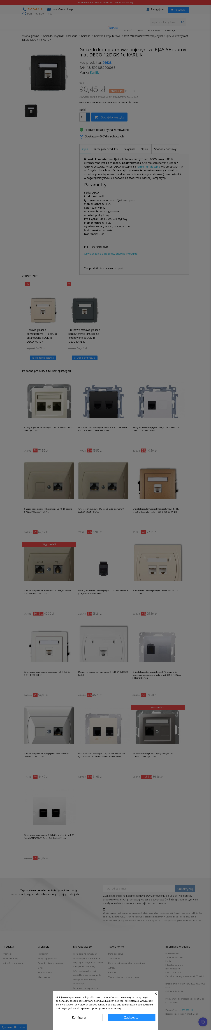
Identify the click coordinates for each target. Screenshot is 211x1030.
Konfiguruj (79, 1017)
